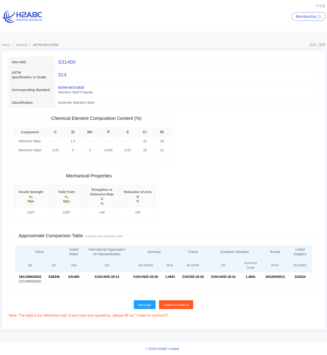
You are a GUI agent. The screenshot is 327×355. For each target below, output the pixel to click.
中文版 (320, 6)
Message (144, 305)
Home (6, 45)
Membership (308, 16)
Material (22, 45)
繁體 (322, 45)
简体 (313, 45)
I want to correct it (176, 305)
